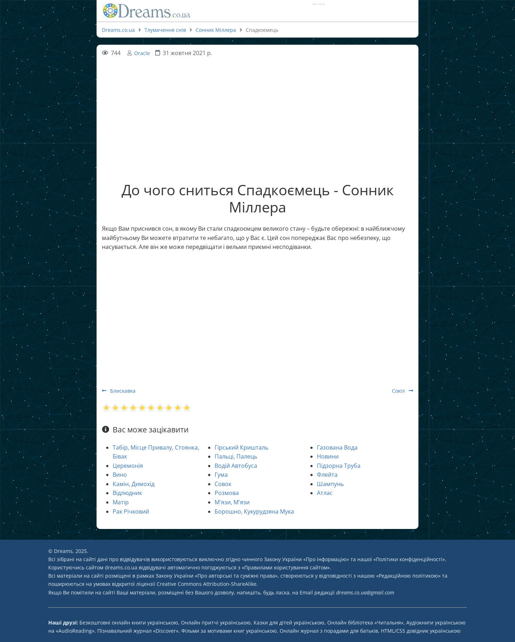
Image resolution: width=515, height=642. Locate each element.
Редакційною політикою (408, 575)
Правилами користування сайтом (285, 567)
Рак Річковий (131, 511)
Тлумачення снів (165, 29)
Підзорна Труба (338, 466)
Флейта (327, 475)
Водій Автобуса (236, 466)
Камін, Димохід (133, 484)
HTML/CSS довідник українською (421, 630)
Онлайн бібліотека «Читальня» (365, 622)
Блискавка (119, 390)
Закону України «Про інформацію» (306, 559)
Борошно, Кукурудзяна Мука (254, 511)
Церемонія (128, 466)
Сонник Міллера (216, 29)
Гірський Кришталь (241, 447)
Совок (223, 484)
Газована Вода (337, 447)
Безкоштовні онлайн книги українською (128, 622)
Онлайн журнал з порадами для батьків (329, 630)
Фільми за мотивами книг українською (229, 630)
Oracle (142, 53)
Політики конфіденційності (409, 559)
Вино (120, 475)
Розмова (227, 493)
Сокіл (402, 390)
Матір (121, 502)
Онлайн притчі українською (216, 622)
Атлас (325, 493)
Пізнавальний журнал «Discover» (137, 630)
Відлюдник (127, 493)
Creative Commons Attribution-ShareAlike (206, 583)
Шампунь (330, 484)
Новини (328, 456)
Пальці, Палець (236, 456)
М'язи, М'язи (232, 502)
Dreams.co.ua (118, 29)
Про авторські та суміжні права (236, 575)
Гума (221, 475)
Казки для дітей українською (289, 622)
